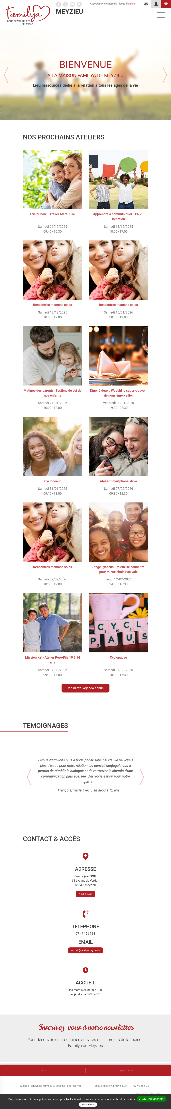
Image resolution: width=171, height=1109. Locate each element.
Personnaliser (88, 1104)
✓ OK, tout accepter (151, 1098)
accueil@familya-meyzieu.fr (85, 953)
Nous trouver (85, 897)
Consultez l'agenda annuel (86, 688)
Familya (130, 3)
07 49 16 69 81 (142, 1085)
